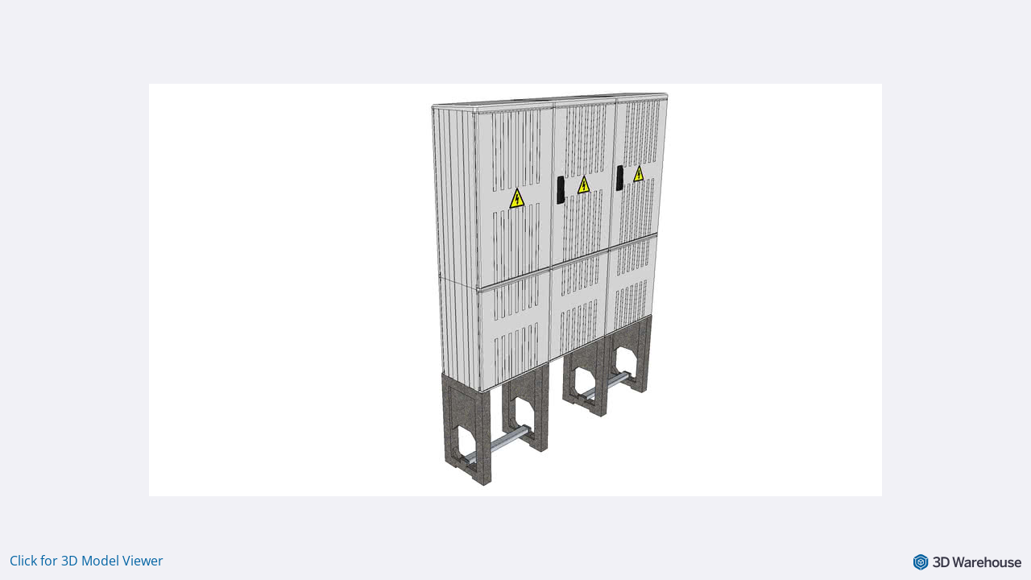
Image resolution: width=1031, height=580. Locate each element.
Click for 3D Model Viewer (87, 561)
